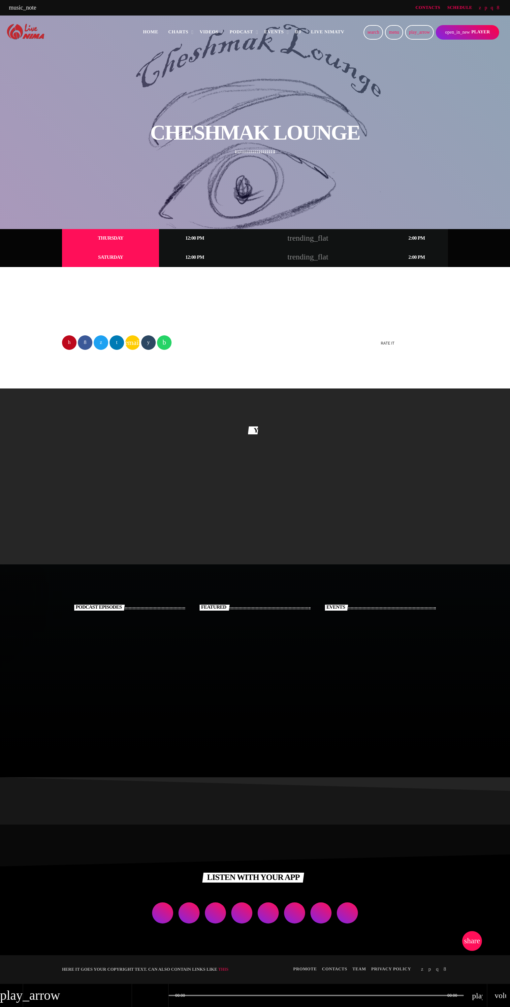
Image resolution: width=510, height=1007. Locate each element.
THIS (223, 969)
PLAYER (467, 32)
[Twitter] (480, 8)
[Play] (419, 32)
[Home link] (27, 32)
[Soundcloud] (486, 8)
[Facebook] (498, 8)
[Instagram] (492, 8)
